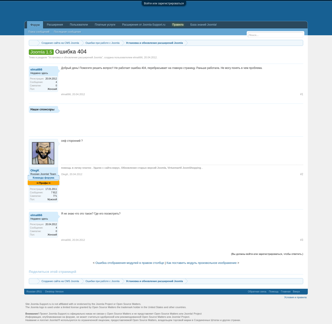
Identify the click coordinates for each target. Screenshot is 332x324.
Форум (35, 25)
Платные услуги (105, 24)
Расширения (55, 24)
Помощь (274, 291)
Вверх (296, 291)
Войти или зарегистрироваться (164, 3)
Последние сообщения (67, 31)
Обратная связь (257, 291)
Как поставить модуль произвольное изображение (201, 263)
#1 (301, 94)
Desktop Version (54, 291)
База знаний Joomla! (203, 24)
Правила (178, 24)
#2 (301, 174)
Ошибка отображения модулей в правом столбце (129, 263)
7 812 (54, 192)
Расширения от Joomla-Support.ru (143, 24)
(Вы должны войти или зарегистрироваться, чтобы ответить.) (267, 254)
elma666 (137, 57)
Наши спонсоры (42, 109)
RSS (303, 291)
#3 (301, 240)
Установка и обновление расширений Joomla (75, 57)
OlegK (34, 170)
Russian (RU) (34, 291)
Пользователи (79, 24)
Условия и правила (295, 297)
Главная (285, 291)
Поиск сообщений (38, 31)
